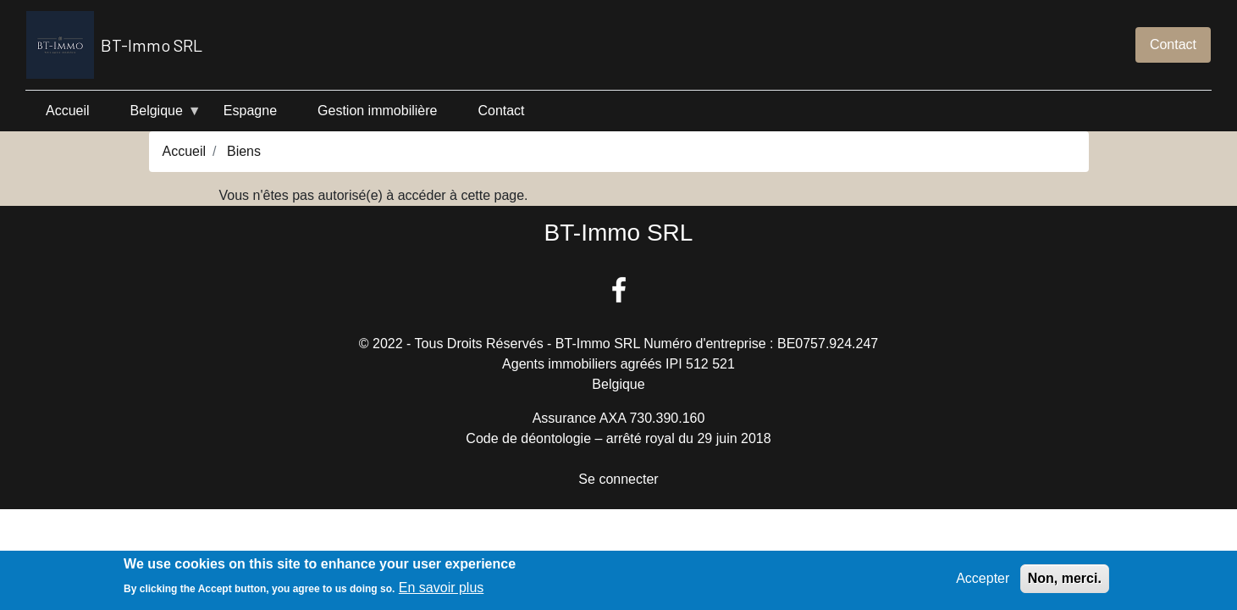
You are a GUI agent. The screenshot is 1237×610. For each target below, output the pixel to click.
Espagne (250, 110)
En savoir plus (441, 591)
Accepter (982, 581)
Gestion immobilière (377, 110)
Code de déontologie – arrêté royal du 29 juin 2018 (618, 438)
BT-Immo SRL (114, 45)
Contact (1173, 44)
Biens (244, 151)
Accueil (68, 110)
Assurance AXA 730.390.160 (619, 418)
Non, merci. (1065, 581)
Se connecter (618, 479)
